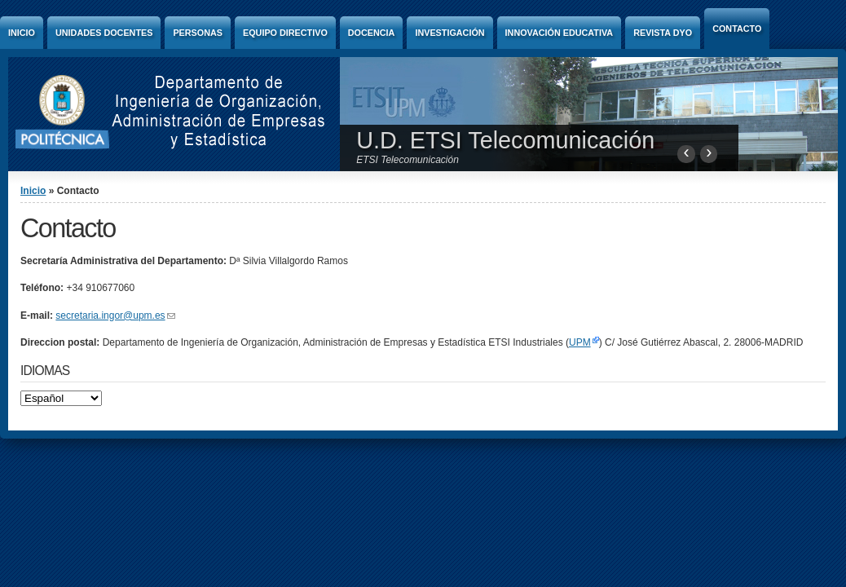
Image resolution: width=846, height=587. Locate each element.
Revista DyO (662, 33)
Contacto (736, 28)
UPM (580, 342)
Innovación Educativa (559, 33)
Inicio (21, 33)
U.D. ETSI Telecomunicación (505, 140)
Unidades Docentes (103, 33)
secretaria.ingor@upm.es (114, 315)
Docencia (371, 33)
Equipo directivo (285, 33)
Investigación (449, 33)
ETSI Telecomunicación (407, 160)
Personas (198, 33)
